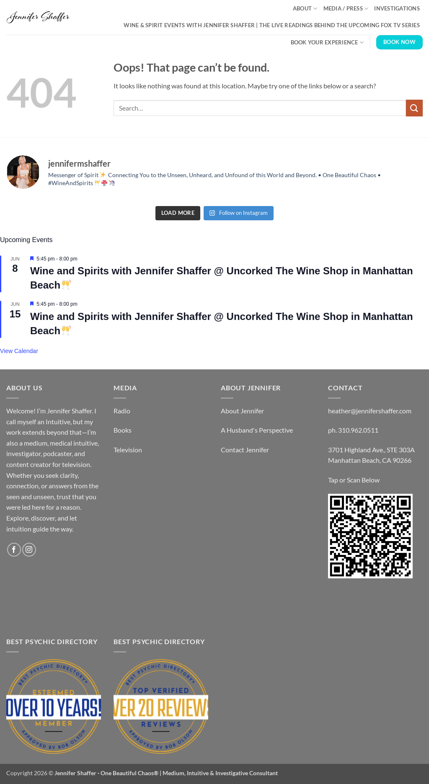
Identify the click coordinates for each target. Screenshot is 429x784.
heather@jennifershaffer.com (369, 411)
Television (128, 450)
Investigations (397, 8)
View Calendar (19, 351)
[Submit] (414, 108)
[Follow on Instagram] (29, 550)
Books (123, 430)
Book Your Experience (327, 42)
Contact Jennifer (245, 450)
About (305, 9)
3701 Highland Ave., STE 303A (371, 450)
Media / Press (346, 9)
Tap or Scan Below (354, 480)
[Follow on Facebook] (14, 550)
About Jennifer (242, 411)
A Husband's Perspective (257, 430)
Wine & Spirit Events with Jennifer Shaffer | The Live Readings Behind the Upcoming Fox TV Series (272, 25)
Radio (122, 411)
